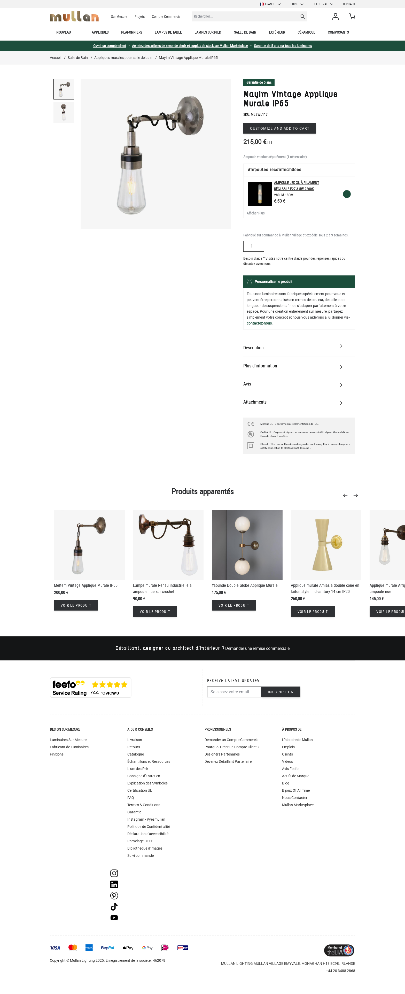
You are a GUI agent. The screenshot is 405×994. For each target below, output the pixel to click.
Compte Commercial (166, 16)
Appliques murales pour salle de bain (123, 58)
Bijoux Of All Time (296, 790)
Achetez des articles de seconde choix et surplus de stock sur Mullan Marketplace (190, 46)
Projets (140, 16)
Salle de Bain (78, 58)
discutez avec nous (256, 263)
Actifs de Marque (295, 776)
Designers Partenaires (222, 754)
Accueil (55, 58)
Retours (133, 747)
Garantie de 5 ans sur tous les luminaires (283, 46)
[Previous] (347, 495)
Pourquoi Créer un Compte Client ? (232, 747)
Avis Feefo (290, 769)
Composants (338, 32)
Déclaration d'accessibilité (147, 834)
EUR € (297, 4)
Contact (349, 4)
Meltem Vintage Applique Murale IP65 (86, 585)
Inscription (281, 692)
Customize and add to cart (279, 128)
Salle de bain (245, 32)
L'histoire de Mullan (297, 740)
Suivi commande (140, 855)
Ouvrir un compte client (109, 46)
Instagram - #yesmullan (146, 819)
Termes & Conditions (143, 805)
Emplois (288, 747)
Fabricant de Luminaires (69, 747)
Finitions (57, 754)
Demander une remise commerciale (257, 648)
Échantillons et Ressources (148, 761)
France (270, 4)
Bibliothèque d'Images (144, 848)
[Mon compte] (336, 16)
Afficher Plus (255, 213)
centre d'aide (293, 258)
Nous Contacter (294, 798)
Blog (285, 783)
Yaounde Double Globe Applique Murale (245, 585)
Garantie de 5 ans (258, 82)
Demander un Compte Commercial (232, 740)
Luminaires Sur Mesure (68, 740)
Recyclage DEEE (140, 841)
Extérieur (277, 32)
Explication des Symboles (147, 783)
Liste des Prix (138, 769)
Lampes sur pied (207, 32)
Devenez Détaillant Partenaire (228, 761)
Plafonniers (131, 32)
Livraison (134, 740)
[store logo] (74, 16)
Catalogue (135, 754)
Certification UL (139, 790)
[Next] (357, 495)
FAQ (130, 798)
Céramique (306, 32)
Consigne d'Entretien (143, 776)
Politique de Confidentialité (148, 827)
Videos (287, 761)
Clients (287, 754)
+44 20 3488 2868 (340, 971)
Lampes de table (168, 32)
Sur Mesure (119, 16)
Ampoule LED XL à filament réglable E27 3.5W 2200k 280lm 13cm (296, 189)
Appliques (100, 32)
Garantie (134, 812)
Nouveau (63, 32)
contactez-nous (259, 323)
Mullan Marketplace (298, 805)
